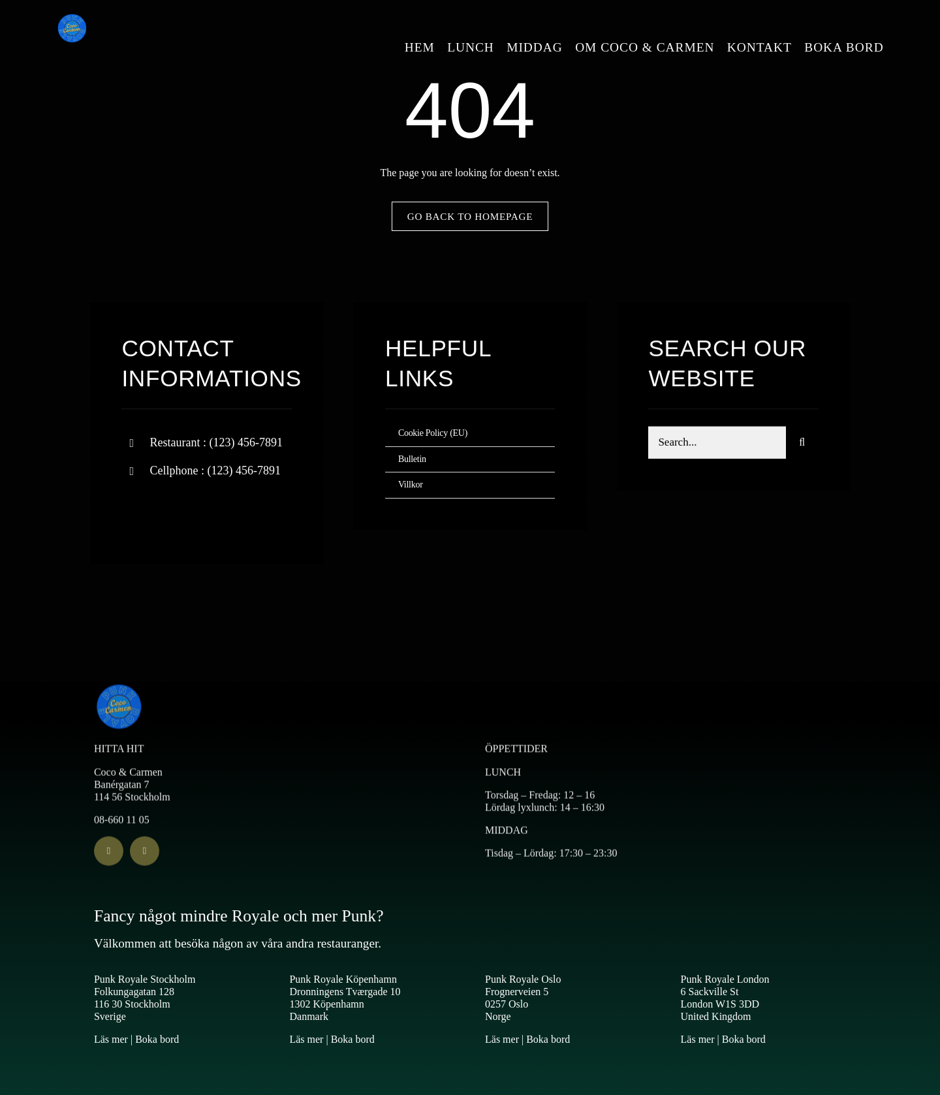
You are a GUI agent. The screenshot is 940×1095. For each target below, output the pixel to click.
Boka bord (157, 1039)
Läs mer (111, 1039)
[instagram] (208, 513)
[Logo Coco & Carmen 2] (71, 17)
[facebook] (136, 513)
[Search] (802, 444)
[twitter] (172, 513)
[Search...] (716, 444)
